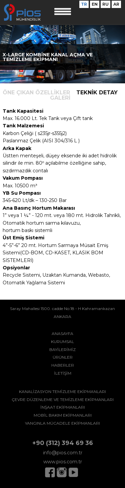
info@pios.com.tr (62, 453)
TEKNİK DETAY (97, 92)
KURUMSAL (62, 341)
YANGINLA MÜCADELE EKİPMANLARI (62, 423)
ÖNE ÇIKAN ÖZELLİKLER (36, 92)
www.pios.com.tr (62, 462)
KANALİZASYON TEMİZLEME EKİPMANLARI (62, 391)
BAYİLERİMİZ (62, 349)
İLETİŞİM (62, 373)
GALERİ (60, 98)
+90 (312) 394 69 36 (62, 443)
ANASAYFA (62, 333)
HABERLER (62, 365)
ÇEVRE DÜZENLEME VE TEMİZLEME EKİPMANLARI (63, 399)
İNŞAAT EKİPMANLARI (62, 407)
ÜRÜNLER (63, 357)
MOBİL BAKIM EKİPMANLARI (63, 415)
